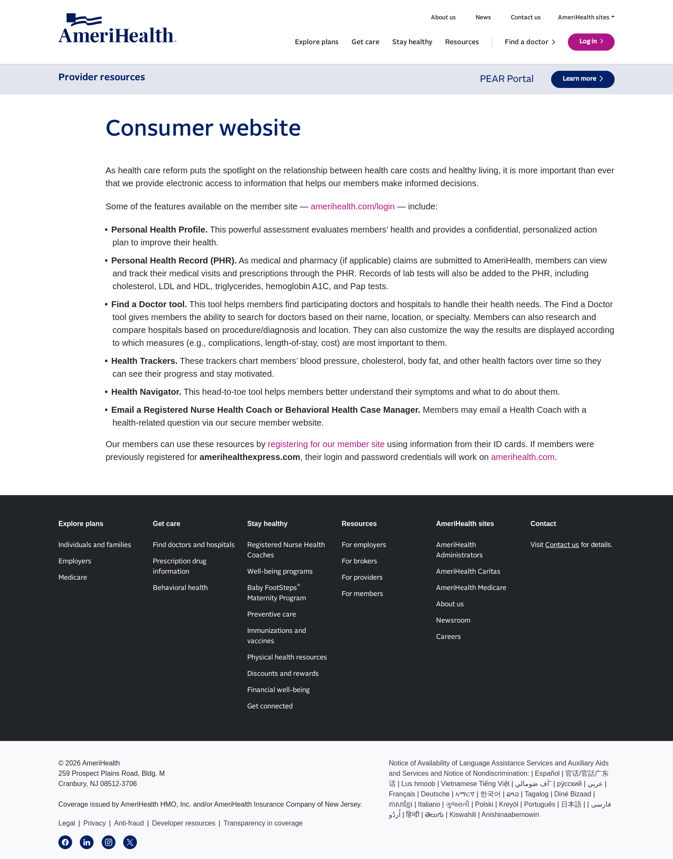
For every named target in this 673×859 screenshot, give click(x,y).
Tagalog (536, 794)
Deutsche (435, 794)
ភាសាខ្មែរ (400, 804)
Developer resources (183, 823)
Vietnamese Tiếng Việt (475, 783)
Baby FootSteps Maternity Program (276, 593)
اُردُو (394, 814)
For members (362, 593)
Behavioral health (180, 587)
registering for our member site (326, 444)
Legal (66, 823)
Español (547, 773)
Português (539, 804)
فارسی (601, 804)
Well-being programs (280, 571)
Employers (74, 561)
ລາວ (512, 794)
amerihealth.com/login (353, 206)
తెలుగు (434, 814)
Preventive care (271, 614)
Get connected (270, 706)
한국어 (490, 794)
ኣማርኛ (465, 794)
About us (443, 18)
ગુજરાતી (458, 804)
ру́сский (569, 783)
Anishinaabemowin (510, 814)
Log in (588, 42)
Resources (462, 42)
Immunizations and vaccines (276, 635)
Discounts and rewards (283, 673)
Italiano (429, 804)
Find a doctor (527, 42)
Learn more (579, 79)
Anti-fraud (129, 823)
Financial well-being (278, 690)
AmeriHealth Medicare (471, 587)
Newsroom (453, 620)
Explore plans (317, 42)
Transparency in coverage (263, 823)
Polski (484, 804)
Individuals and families (94, 544)
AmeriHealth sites (583, 18)
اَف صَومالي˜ (533, 783)
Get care (365, 42)
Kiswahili (462, 814)
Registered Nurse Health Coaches (286, 550)
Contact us (526, 18)
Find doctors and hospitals (194, 544)
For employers (364, 544)
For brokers (359, 561)
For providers (362, 577)
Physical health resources (287, 657)
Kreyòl (508, 804)
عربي (595, 783)
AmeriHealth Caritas (468, 571)
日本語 (571, 804)
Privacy (94, 823)
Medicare (72, 577)
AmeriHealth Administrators (459, 550)
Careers (448, 636)
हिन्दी (412, 814)
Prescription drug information (179, 566)
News (483, 18)
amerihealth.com (523, 457)
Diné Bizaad (572, 794)
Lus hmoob (418, 783)
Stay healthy (412, 42)
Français (402, 794)
